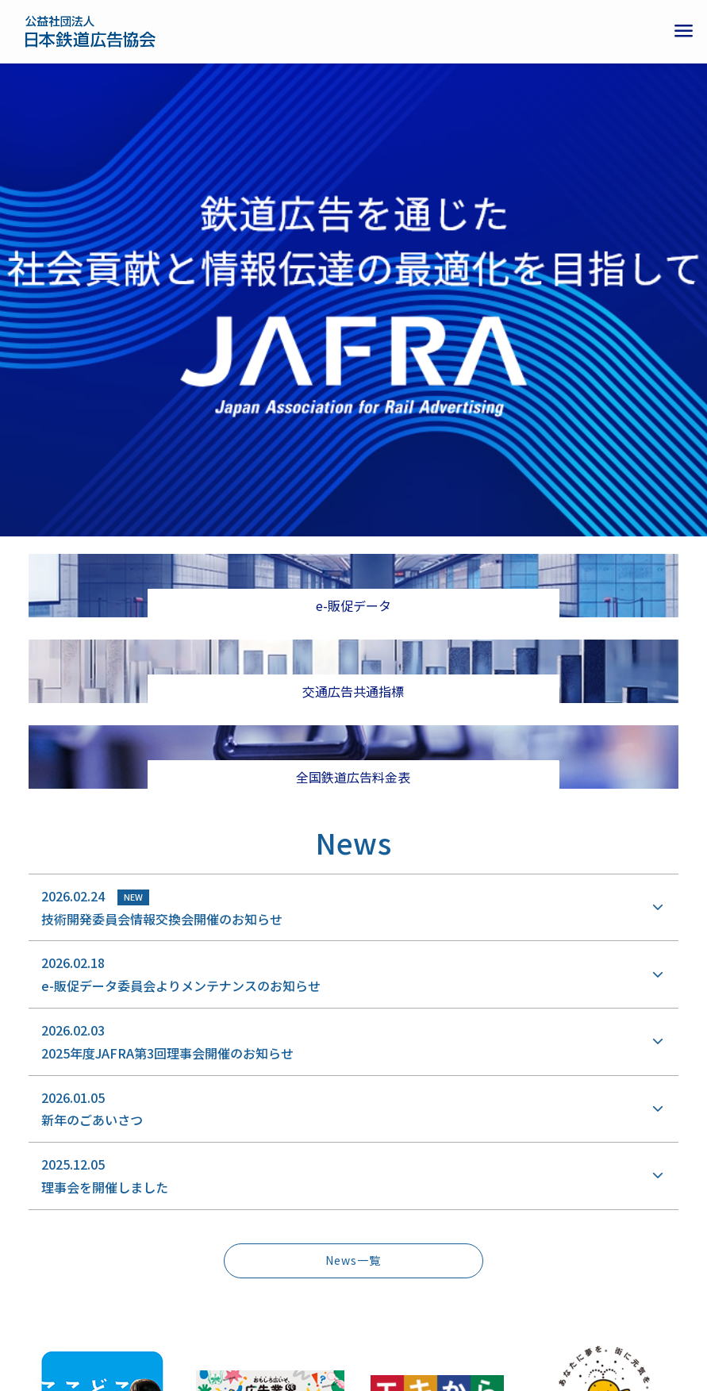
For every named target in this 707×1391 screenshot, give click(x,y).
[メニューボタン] (683, 32)
